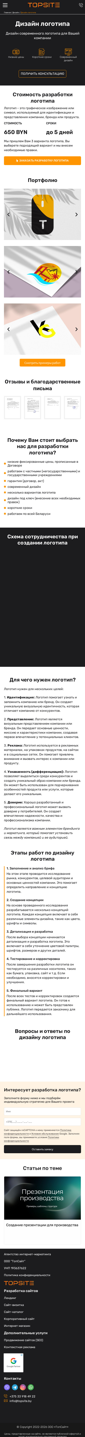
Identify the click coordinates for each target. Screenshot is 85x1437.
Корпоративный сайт (19, 1319)
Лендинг (10, 1298)
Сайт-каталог (13, 1312)
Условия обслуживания (45, 1133)
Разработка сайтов (21, 1291)
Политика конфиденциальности (27, 1275)
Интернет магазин (17, 1326)
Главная (7, 12)
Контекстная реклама (19, 1347)
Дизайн (16, 12)
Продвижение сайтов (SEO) (23, 1340)
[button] (8, 214)
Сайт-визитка (14, 1305)
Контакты (12, 1378)
